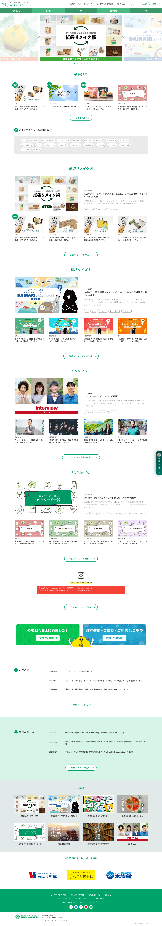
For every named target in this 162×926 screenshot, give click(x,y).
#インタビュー (88, 140)
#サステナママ (25, 149)
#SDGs (87, 311)
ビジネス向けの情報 (58, 895)
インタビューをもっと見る (80, 457)
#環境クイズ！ (63, 145)
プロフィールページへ (80, 607)
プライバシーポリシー (94, 902)
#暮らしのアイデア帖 (63, 140)
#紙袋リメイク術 (34, 140)
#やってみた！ (112, 145)
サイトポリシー (83, 902)
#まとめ (23, 140)
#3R (86, 210)
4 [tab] (84, 64)
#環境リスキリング (50, 145)
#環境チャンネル (75, 145)
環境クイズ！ (89, 4)
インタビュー (121, 4)
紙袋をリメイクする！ (80, 254)
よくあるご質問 (97, 898)
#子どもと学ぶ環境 (26, 145)
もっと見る (80, 117)
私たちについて (94, 895)
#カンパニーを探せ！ (48, 140)
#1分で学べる (76, 140)
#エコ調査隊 (99, 140)
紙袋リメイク (75, 4)
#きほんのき (36, 149)
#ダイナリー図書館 (124, 140)
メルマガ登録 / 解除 (79, 898)
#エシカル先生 (101, 145)
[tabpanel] (81, 37)
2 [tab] (78, 64)
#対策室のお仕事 (124, 145)
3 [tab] (81, 64)
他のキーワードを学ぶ (80, 558)
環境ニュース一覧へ (80, 767)
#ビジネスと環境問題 (115, 513)
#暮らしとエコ (113, 210)
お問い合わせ (62, 898)
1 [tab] (75, 64)
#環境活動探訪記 (88, 145)
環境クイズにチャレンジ (80, 356)
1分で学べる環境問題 (105, 4)
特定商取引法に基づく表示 (69, 902)
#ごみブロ (38, 145)
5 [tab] (87, 64)
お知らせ (108, 895)
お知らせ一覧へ (80, 704)
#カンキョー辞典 (111, 140)
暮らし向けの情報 (77, 895)
